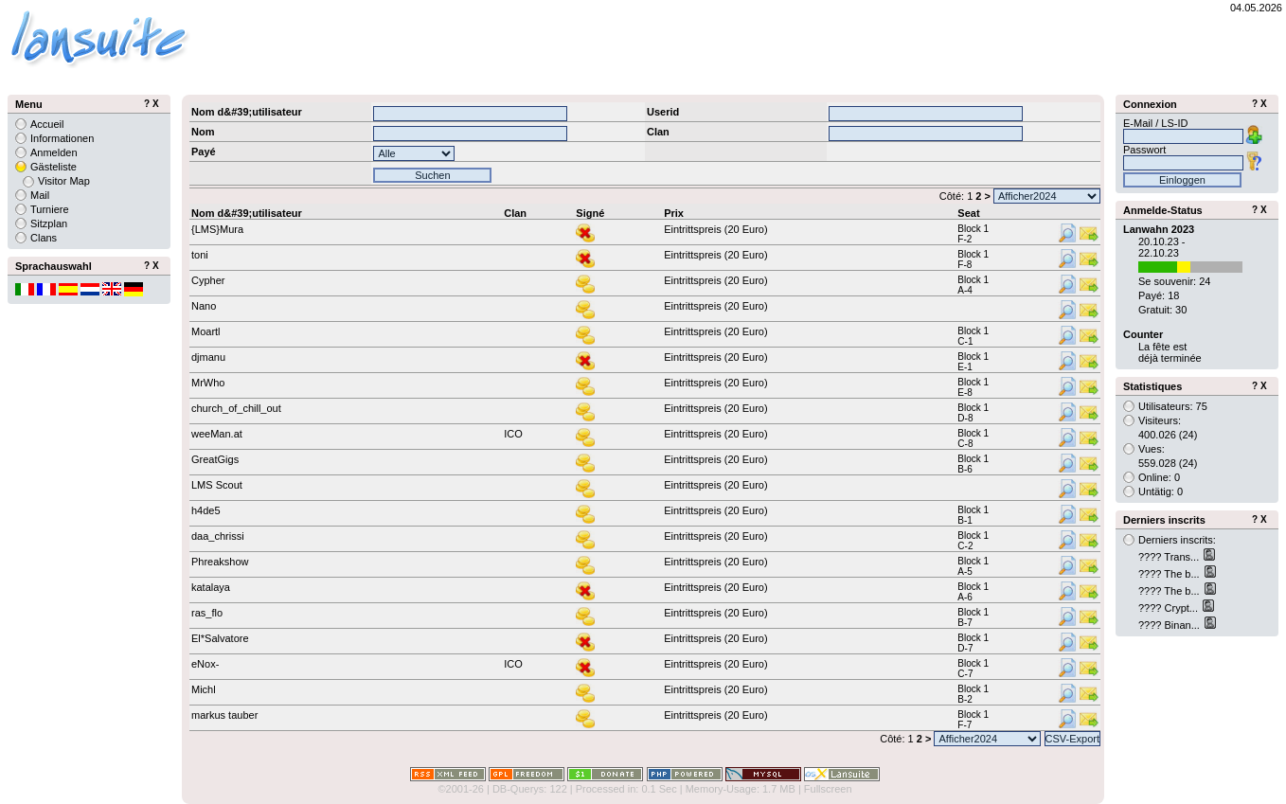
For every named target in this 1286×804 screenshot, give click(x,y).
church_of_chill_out (236, 408)
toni (199, 254)
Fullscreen (828, 789)
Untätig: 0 (1160, 491)
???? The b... (1170, 574)
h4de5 (206, 510)
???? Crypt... (1169, 608)
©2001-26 (460, 789)
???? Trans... (1170, 557)
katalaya (210, 587)
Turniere (49, 209)
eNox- (205, 664)
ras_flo (207, 612)
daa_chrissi (217, 536)
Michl (203, 689)
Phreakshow (220, 561)
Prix (674, 213)
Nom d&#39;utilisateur (246, 213)
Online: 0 (1159, 477)
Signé (590, 213)
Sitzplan (48, 223)
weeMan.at (216, 433)
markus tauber (224, 715)
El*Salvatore (220, 638)
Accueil (46, 124)
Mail (39, 195)
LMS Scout (216, 485)
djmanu (208, 357)
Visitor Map (64, 181)
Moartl (206, 331)
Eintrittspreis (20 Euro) (715, 229)
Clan (515, 213)
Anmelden (54, 152)
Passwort (1144, 149)
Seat (968, 213)
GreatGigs (215, 459)
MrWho (207, 382)
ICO (513, 433)
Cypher (207, 280)
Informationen (62, 138)
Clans (43, 237)
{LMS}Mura (217, 229)
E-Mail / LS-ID (1155, 123)
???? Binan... (1170, 625)
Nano (203, 306)
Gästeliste (53, 166)
